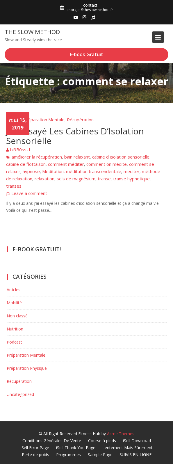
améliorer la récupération (37, 157)
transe (104, 179)
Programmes (68, 454)
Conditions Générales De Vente (51, 440)
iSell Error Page (35, 447)
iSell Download (137, 440)
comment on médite (106, 164)
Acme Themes (120, 433)
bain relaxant (77, 157)
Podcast (14, 342)
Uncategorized (20, 394)
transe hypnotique (131, 179)
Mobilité (14, 302)
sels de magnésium (76, 179)
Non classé (17, 316)
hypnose (31, 171)
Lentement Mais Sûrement (127, 447)
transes (14, 186)
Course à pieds (102, 440)
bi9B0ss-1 (20, 149)
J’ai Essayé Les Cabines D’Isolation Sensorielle (75, 136)
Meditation (53, 171)
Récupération (80, 119)
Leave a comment (29, 193)
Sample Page (100, 454)
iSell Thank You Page (75, 447)
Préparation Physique (27, 368)
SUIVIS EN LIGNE (135, 454)
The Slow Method (32, 32)
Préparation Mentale (44, 119)
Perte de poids (35, 454)
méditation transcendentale (93, 171)
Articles (13, 119)
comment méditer (66, 164)
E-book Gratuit (86, 54)
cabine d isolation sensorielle (120, 157)
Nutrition (15, 329)
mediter (132, 171)
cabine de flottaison (26, 164)
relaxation (44, 179)
